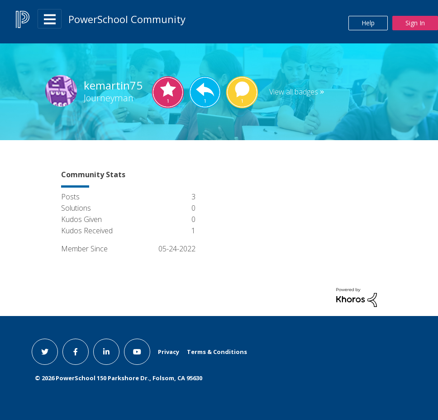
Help (368, 23)
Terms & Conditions (217, 352)
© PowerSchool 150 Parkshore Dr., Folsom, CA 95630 (118, 378)
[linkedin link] (106, 352)
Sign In (415, 23)
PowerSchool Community (127, 19)
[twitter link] (45, 352)
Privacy (168, 352)
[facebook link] (75, 352)
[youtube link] (137, 352)
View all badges (293, 92)
